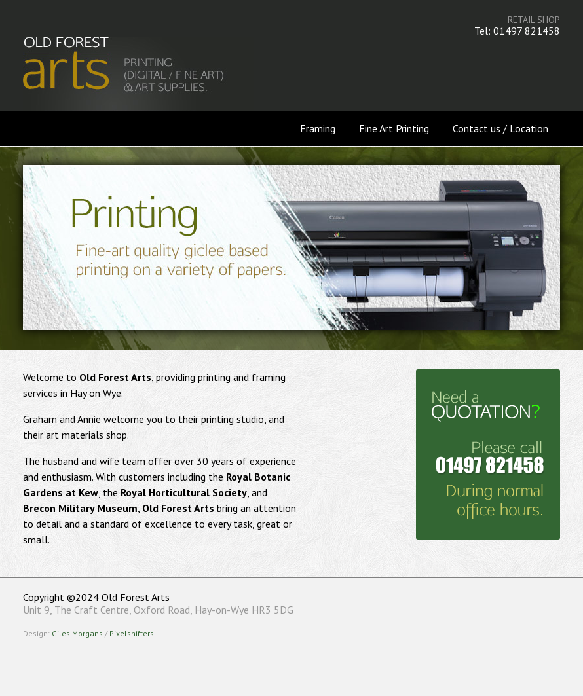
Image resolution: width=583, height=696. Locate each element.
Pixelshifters (131, 633)
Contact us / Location (500, 128)
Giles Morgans (77, 633)
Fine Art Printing (394, 128)
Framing (317, 128)
